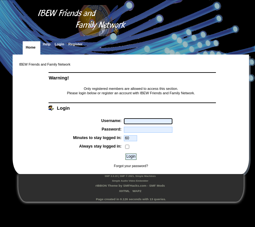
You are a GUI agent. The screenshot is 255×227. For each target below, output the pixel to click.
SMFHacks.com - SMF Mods (144, 185)
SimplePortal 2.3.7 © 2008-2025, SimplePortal (131, 207)
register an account (116, 93)
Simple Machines (145, 176)
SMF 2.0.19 (111, 176)
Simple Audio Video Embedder (130, 180)
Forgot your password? (131, 166)
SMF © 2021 (127, 176)
